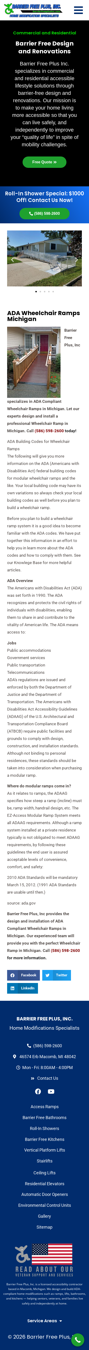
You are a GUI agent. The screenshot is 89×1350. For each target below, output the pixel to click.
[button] (23, 975)
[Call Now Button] (77, 1339)
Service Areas (44, 1320)
